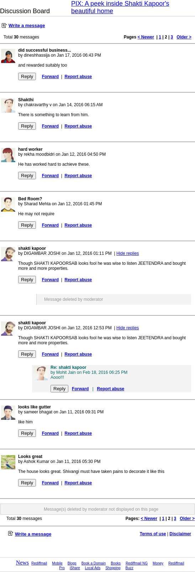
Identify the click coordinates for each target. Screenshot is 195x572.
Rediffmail (39, 563)
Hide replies (127, 253)
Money (158, 563)
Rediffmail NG (137, 563)
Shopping (112, 568)
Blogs (72, 563)
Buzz (129, 568)
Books (116, 563)
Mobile (57, 563)
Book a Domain (93, 563)
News (22, 563)
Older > (183, 37)
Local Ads (92, 568)
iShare (75, 568)
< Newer (145, 37)
